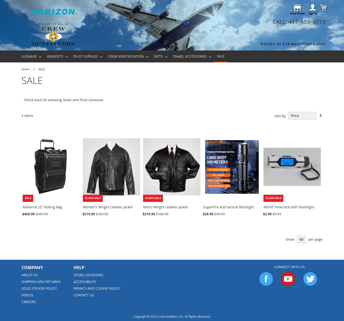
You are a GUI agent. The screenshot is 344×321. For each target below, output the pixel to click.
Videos (27, 295)
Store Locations (88, 275)
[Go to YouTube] (288, 284)
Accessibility (85, 281)
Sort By (280, 115)
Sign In (313, 13)
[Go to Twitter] (310, 284)
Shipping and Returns (41, 281)
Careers (29, 301)
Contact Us (84, 295)
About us (30, 275)
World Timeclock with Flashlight (288, 207)
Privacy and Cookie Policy (97, 288)
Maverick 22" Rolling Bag (42, 207)
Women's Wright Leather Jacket (108, 207)
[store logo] (53, 24)
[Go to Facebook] (266, 284)
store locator (297, 13)
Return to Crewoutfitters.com (293, 43)
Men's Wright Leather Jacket (165, 207)
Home (26, 69)
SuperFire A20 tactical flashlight (228, 207)
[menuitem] (30, 56)
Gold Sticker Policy (39, 288)
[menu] (172, 56)
